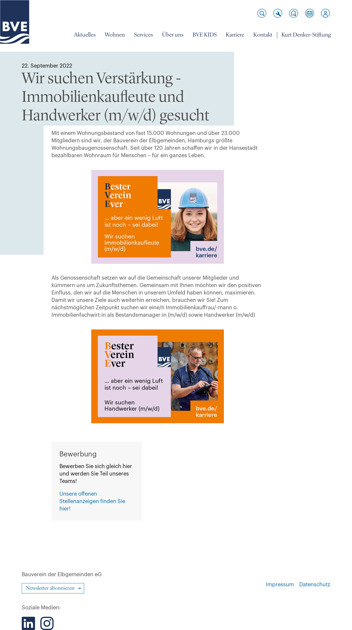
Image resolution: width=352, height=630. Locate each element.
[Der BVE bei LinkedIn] (28, 623)
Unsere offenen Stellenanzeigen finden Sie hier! (92, 501)
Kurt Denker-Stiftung (306, 35)
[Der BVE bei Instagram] (47, 623)
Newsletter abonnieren (50, 588)
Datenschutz (314, 584)
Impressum (280, 584)
